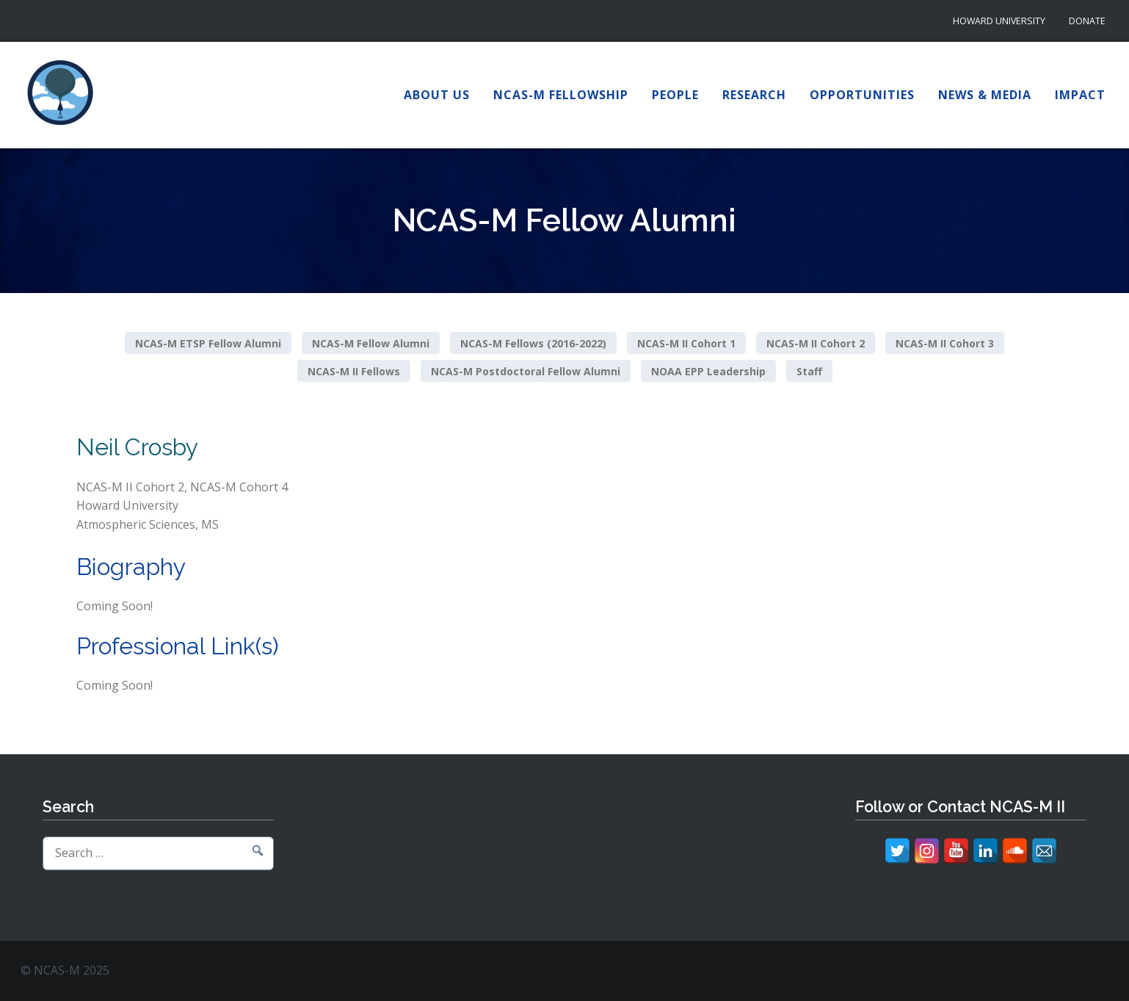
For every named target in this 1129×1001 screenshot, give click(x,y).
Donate (1087, 21)
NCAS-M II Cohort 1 (686, 343)
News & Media (984, 95)
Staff (809, 370)
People (675, 95)
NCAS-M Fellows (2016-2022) (533, 343)
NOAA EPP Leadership (708, 370)
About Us (437, 95)
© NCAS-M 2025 (65, 970)
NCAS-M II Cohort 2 (815, 343)
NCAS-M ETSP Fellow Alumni (208, 343)
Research (754, 95)
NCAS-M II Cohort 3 (945, 343)
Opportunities (862, 95)
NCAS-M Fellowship (560, 95)
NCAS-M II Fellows (354, 370)
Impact (1080, 95)
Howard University (999, 21)
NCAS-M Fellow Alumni (370, 343)
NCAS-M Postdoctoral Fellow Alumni (525, 370)
